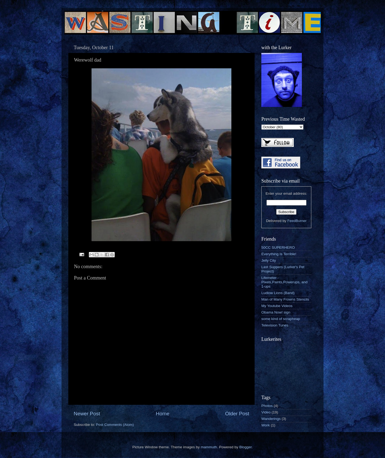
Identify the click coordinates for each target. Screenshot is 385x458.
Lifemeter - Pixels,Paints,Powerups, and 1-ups (284, 282)
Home (162, 413)
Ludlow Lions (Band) (278, 293)
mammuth (209, 447)
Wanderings (271, 419)
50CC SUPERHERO (278, 247)
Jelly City (268, 260)
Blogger (245, 447)
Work (265, 425)
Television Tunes (274, 325)
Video (266, 412)
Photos (267, 406)
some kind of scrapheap (280, 319)
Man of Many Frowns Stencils (285, 299)
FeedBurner (296, 221)
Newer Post (87, 413)
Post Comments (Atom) (115, 425)
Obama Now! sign (275, 312)
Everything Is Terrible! (278, 254)
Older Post (237, 413)
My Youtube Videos (276, 306)
